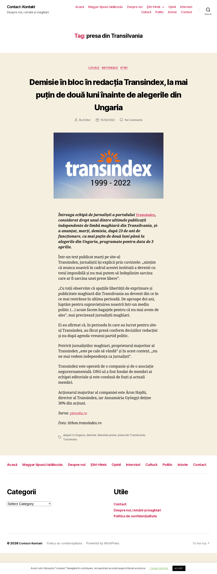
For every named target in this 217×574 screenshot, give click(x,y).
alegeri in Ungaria (74, 448)
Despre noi (134, 7)
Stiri (126, 68)
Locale (93, 68)
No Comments (134, 133)
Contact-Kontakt (23, 7)
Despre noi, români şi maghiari (140, 531)
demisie (92, 448)
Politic (159, 12)
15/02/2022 (107, 133)
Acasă (79, 7)
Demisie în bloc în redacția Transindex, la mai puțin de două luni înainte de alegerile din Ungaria (108, 101)
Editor (86, 133)
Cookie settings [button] (159, 568)
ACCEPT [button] (179, 568)
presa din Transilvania (133, 448)
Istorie (172, 12)
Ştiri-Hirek (153, 7)
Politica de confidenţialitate (137, 537)
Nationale (110, 68)
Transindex (146, 228)
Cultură (146, 12)
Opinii (172, 7)
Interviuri (186, 7)
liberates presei (108, 448)
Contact (186, 12)
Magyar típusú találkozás (105, 7)
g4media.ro (79, 426)
